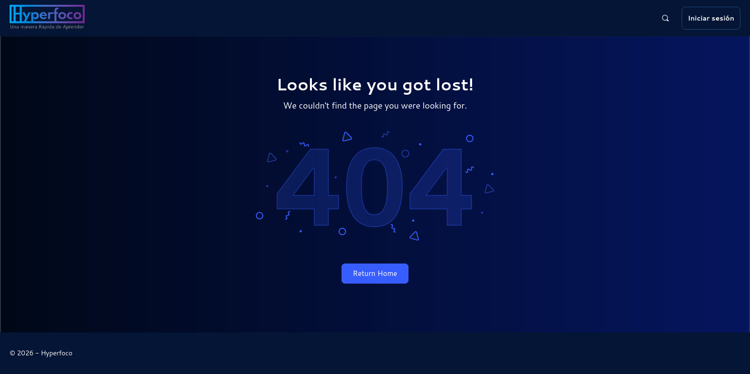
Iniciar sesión (711, 18)
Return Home (375, 273)
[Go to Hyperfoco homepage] (47, 17)
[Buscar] (665, 18)
